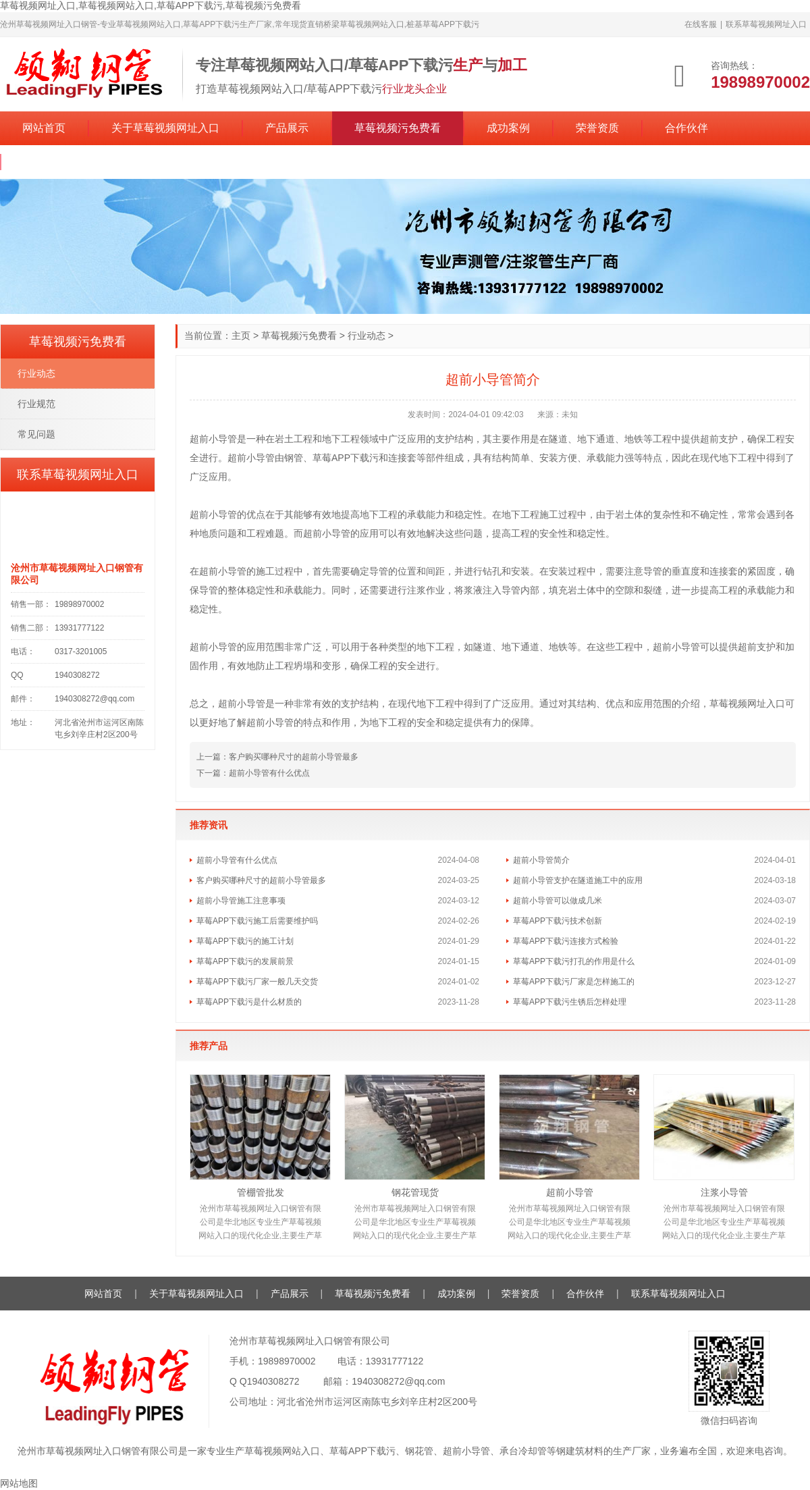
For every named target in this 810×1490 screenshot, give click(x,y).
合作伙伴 (686, 128)
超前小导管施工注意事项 (241, 900)
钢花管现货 (415, 1192)
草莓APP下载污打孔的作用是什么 (573, 961)
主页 (241, 335)
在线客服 (700, 24)
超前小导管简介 (541, 860)
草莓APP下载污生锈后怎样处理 (569, 1002)
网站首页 (43, 128)
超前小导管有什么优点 (269, 773)
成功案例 (508, 128)
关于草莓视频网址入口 (165, 128)
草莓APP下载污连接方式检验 (565, 941)
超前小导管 (569, 1192)
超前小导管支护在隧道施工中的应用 (578, 880)
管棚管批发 (260, 1192)
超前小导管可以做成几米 (557, 900)
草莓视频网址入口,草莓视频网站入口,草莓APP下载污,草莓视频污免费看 (150, 5)
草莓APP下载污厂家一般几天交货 (257, 981)
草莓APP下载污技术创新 (557, 921)
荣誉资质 (597, 128)
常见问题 (36, 434)
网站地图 (19, 1483)
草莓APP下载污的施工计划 (245, 941)
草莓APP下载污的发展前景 (245, 961)
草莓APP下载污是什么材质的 (249, 1002)
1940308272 (273, 1381)
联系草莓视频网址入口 (766, 24)
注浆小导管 (724, 1192)
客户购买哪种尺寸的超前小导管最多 (293, 757)
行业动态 (366, 335)
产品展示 (286, 128)
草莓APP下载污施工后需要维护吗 (257, 921)
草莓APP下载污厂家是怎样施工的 (573, 981)
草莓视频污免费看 (397, 128)
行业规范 (36, 403)
